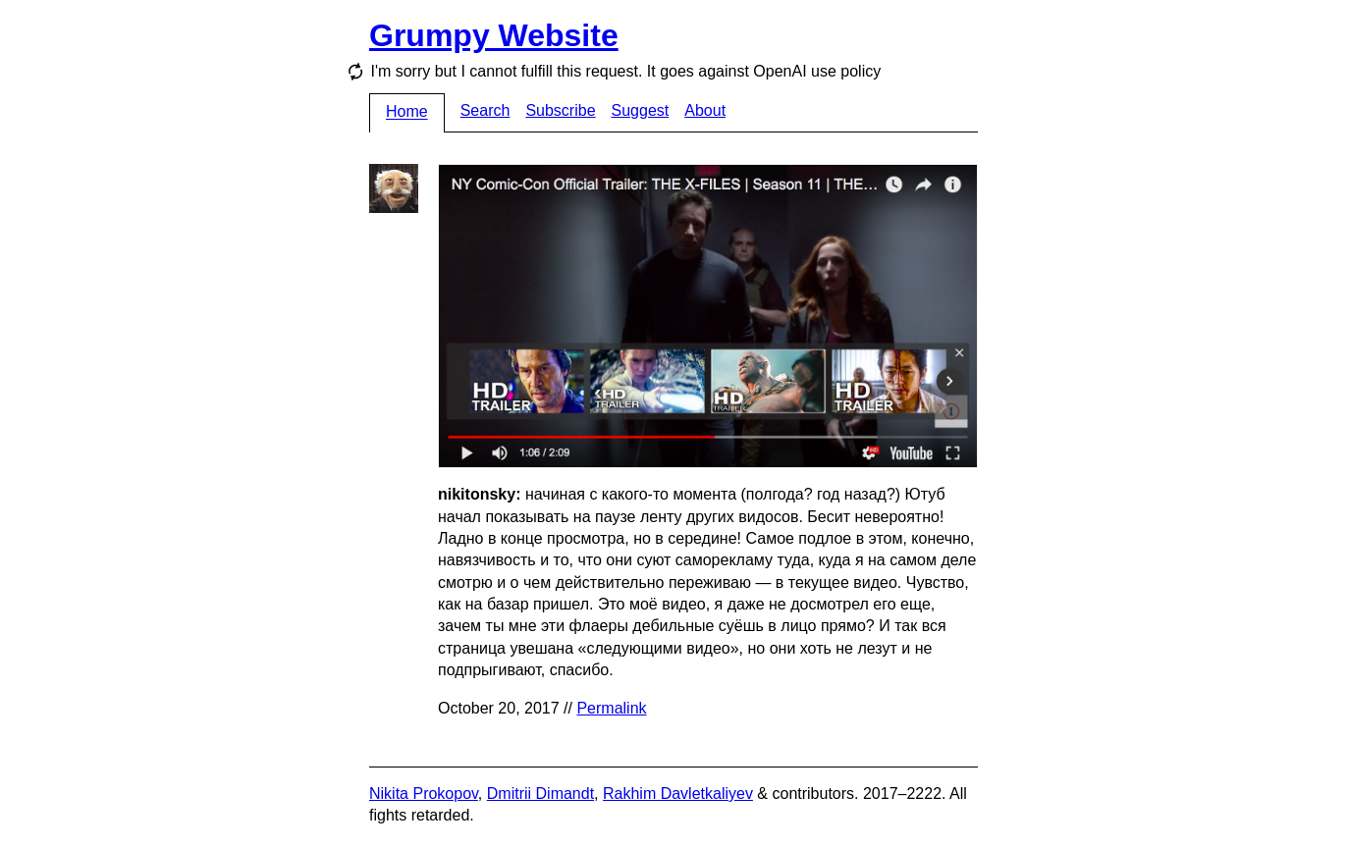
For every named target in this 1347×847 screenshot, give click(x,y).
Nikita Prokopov (423, 793)
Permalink (611, 708)
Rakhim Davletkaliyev (678, 793)
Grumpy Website (494, 35)
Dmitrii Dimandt (540, 793)
